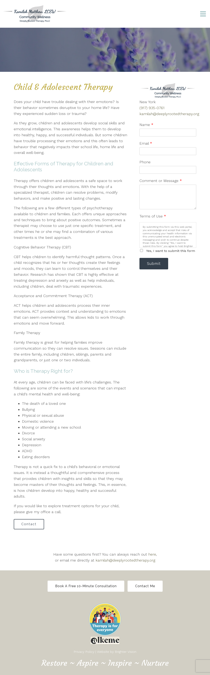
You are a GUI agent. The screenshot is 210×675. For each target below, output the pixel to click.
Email (145, 143)
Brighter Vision (125, 652)
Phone (145, 162)
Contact (29, 524)
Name (146, 124)
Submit (154, 263)
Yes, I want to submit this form (170, 251)
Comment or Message (160, 180)
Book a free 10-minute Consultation (86, 586)
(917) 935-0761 (151, 108)
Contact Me (145, 586)
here (152, 554)
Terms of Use (152, 216)
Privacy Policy (84, 652)
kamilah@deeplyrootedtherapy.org (169, 114)
